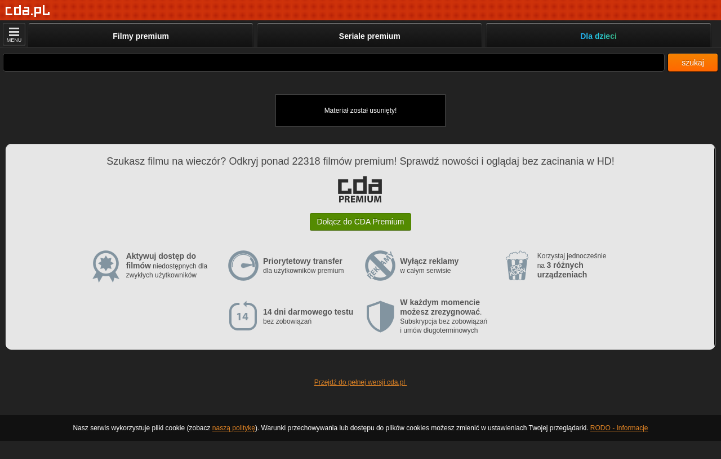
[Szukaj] (334, 62)
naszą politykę (233, 428)
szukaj (693, 62)
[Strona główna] (28, 11)
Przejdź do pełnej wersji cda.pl (360, 382)
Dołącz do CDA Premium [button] (360, 221)
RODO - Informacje (619, 428)
